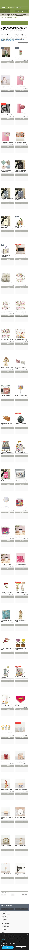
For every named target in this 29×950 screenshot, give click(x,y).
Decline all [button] (21, 947)
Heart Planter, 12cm (5, 761)
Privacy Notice (4, 919)
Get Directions (22, 909)
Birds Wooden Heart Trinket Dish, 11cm (21, 705)
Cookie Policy (4, 916)
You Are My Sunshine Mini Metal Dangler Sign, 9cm (20, 171)
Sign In (9, 7)
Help (3, 928)
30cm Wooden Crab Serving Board (6, 424)
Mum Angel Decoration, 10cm (7, 367)
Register (13, 7)
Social (3, 920)
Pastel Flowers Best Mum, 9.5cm (20, 283)
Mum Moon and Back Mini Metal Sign (20, 199)
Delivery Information (6, 914)
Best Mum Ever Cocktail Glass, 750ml (21, 86)
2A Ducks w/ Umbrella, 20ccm (21, 592)
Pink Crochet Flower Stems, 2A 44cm (7, 649)
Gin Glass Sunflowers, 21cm (21, 395)
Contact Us (18, 7)
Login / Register (7, 62)
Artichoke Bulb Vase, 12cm (20, 423)
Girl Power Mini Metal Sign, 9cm (20, 565)
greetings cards (17, 39)
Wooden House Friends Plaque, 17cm (5, 677)
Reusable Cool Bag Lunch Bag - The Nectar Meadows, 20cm (21, 480)
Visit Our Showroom (6, 926)
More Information (19, 15)
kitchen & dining (8, 39)
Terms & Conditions (5, 917)
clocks (20, 38)
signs (13, 39)
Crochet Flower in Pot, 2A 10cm (20, 649)
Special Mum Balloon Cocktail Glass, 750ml (7, 143)
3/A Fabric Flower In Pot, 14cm (7, 733)
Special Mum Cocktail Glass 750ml (21, 115)
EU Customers (4, 929)
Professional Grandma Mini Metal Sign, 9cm (6, 480)
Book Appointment (7, 909)
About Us (3, 913)
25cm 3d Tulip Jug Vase (6, 57)
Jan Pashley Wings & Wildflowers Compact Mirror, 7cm (7, 452)
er (5, 38)
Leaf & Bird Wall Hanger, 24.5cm (20, 874)
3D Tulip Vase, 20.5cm (19, 57)
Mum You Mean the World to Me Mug (6, 86)
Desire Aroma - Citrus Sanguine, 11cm (19, 536)
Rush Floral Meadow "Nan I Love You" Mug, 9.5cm (6, 705)
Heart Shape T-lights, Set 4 (6, 282)
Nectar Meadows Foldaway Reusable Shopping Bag (20, 452)
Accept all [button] (7, 947)
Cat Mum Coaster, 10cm (20, 817)
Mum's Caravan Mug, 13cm (20, 676)
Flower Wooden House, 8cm (21, 789)
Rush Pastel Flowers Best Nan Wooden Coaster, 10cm (7, 340)
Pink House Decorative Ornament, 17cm (20, 762)
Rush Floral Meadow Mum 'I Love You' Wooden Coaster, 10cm (21, 340)
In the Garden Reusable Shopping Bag (20, 227)
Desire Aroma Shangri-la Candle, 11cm (6, 565)
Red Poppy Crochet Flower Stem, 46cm (6, 593)
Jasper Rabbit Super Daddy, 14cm (6, 790)
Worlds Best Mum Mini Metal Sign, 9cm (7, 199)
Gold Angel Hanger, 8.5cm (20, 845)
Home (2, 17)
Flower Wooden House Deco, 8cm (7, 818)
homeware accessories (9, 40)
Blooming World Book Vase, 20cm (6, 621)
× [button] (27, 934)
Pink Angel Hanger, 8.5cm (6, 873)
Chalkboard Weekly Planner (21, 254)
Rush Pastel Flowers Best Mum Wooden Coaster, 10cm (21, 311)
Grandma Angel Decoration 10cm (21, 621)
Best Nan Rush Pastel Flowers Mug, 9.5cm (7, 311)
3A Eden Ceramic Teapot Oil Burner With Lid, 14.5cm (6, 171)
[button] (14, 945)
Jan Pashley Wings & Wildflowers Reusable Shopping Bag (5, 255)
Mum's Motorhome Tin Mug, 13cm (6, 536)
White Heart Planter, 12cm (20, 733)
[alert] (14, 941)
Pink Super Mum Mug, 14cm (6, 395)
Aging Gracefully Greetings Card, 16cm (6, 115)
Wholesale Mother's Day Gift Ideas (11, 17)
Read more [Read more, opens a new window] (3, 939)
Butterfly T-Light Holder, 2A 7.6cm (21, 368)
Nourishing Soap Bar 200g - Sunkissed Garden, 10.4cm (21, 143)
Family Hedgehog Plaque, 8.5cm (6, 846)
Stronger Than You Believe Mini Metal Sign (6, 227)
